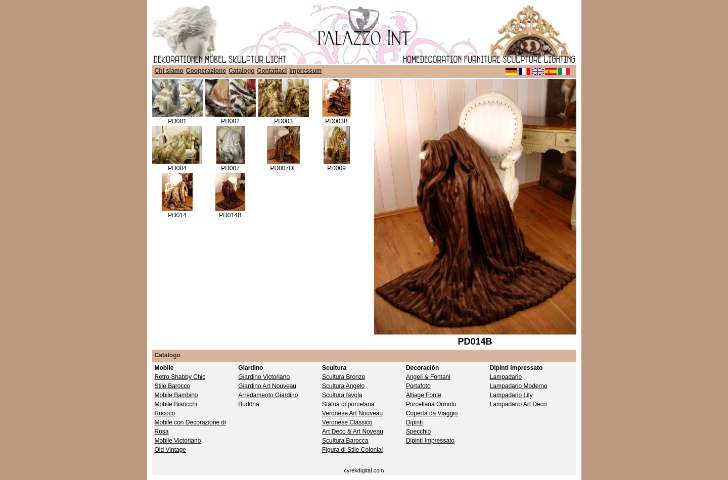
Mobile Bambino (176, 395)
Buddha (248, 404)
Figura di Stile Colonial (352, 449)
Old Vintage (171, 449)
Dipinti (414, 422)
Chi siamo (169, 70)
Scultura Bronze (343, 376)
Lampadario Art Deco (518, 404)
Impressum (305, 70)
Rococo (165, 413)
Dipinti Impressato (430, 440)
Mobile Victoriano (178, 440)
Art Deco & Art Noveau (352, 431)
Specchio (418, 431)
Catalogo (241, 70)
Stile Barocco (173, 386)
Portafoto (418, 386)
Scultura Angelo (343, 386)
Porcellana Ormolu (431, 404)
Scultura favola (342, 395)
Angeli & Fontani (428, 376)
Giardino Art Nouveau (267, 386)
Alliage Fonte (423, 395)
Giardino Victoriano (264, 376)
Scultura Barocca (345, 440)
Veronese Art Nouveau (352, 413)
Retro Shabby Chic (180, 376)
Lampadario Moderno (519, 386)
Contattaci (272, 70)
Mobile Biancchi (176, 404)
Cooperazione (206, 70)
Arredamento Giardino (268, 395)
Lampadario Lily (511, 395)
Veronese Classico (347, 422)
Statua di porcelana (348, 404)
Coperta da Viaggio (432, 413)
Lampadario (506, 376)
